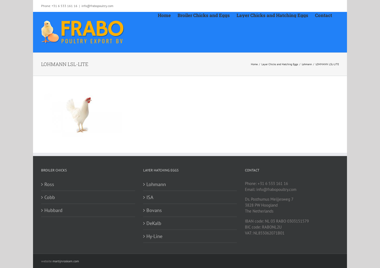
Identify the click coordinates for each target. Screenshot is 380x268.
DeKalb (153, 223)
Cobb (49, 197)
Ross (49, 184)
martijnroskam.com (66, 261)
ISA (149, 197)
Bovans (154, 210)
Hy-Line (154, 236)
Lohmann (156, 184)
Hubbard (53, 210)
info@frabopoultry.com (97, 6)
